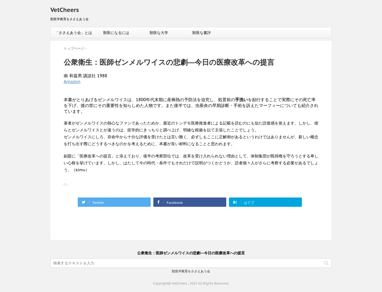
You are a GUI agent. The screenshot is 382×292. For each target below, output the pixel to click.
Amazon (72, 81)
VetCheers (64, 10)
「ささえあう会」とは (73, 33)
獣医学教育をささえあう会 (191, 271)
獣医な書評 (201, 33)
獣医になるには (116, 33)
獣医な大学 (159, 33)
